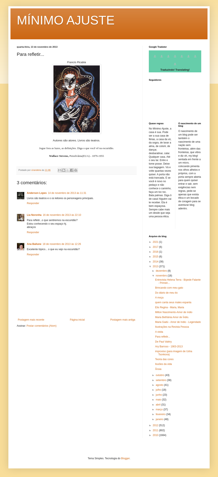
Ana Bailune (34, 244)
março (160, 409)
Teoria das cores (164, 359)
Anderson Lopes (37, 193)
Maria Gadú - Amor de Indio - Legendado (178, 322)
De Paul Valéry (163, 341)
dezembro (162, 270)
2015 (156, 256)
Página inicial (77, 319)
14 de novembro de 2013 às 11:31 (67, 193)
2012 (156, 425)
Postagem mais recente (31, 319)
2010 (156, 435)
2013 (156, 266)
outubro (160, 375)
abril (158, 404)
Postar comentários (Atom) (42, 325)
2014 (156, 261)
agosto (160, 385)
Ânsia (158, 369)
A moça (159, 297)
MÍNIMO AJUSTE (66, 20)
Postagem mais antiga (122, 319)
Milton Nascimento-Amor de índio (173, 312)
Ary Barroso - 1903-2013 (169, 346)
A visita (159, 331)
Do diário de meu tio (166, 292)
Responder (33, 203)
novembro (162, 275)
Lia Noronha (34, 215)
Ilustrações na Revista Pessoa (172, 326)
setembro (161, 380)
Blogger (125, 458)
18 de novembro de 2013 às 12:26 (62, 244)
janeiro (160, 419)
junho (159, 394)
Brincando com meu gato (169, 287)
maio (159, 399)
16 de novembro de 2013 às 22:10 (62, 215)
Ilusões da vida (163, 364)
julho (159, 389)
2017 (156, 247)
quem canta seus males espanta (173, 302)
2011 (156, 430)
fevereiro (161, 414)
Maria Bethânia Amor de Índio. (172, 317)
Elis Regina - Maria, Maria (169, 307)
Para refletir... (162, 336)
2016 (156, 251)
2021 (156, 241)
